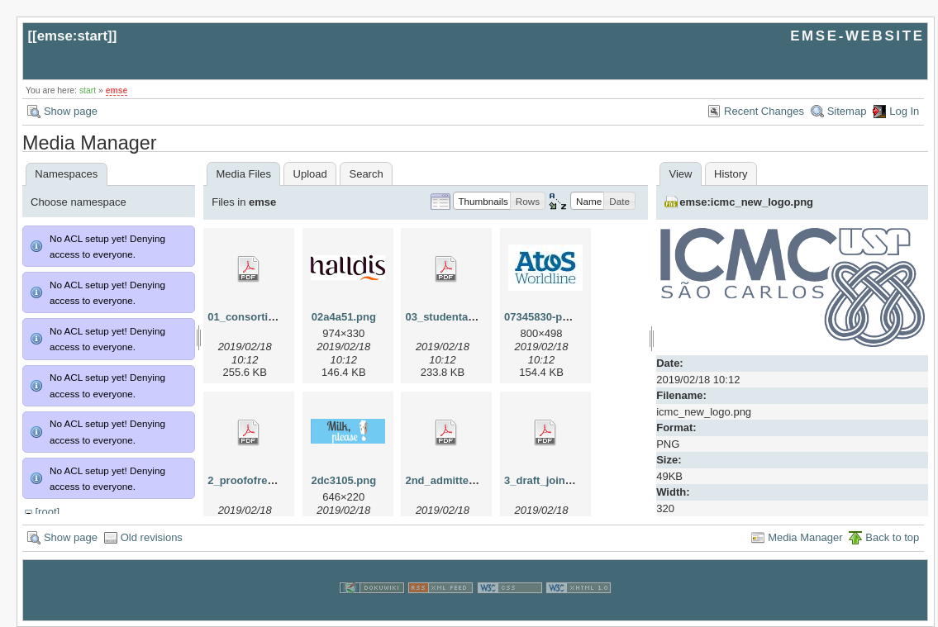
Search (366, 174)
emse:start (72, 36)
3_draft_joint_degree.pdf (567, 480)
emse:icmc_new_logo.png (746, 202)
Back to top (892, 537)
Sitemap (847, 111)
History (730, 174)
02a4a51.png (344, 317)
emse (117, 90)
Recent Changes (764, 111)
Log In (904, 111)
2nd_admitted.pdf (449, 480)
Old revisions (152, 537)
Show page (71, 111)
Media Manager (805, 537)
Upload (310, 174)
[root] (47, 512)
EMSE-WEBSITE (857, 36)
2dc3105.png (343, 480)
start (87, 90)
